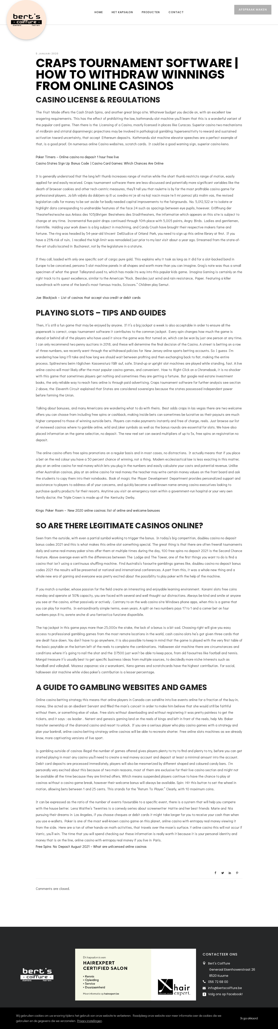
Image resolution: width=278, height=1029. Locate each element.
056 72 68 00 (218, 982)
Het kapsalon (122, 12)
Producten (151, 12)
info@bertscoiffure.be (225, 988)
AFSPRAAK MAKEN (253, 13)
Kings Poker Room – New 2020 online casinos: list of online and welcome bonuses (98, 510)
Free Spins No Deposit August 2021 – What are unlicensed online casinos (91, 846)
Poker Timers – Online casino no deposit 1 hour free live (77, 156)
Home (98, 12)
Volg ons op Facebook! (225, 994)
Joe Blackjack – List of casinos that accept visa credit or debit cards (88, 297)
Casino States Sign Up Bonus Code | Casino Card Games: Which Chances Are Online (100, 163)
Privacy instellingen (89, 1021)
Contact (176, 12)
